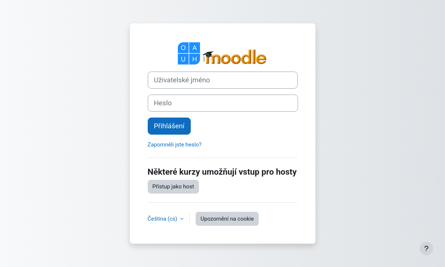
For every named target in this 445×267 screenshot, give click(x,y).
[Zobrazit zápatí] (426, 248)
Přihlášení (169, 126)
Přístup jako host (173, 186)
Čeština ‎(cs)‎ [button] (163, 218)
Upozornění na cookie (227, 218)
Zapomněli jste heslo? (175, 144)
